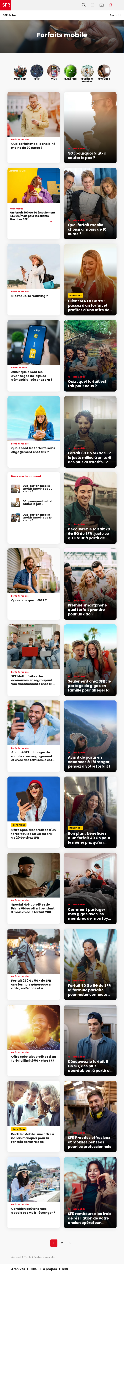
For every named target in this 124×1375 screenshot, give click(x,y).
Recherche (83, 5)
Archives (18, 1269)
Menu (119, 5)
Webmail (101, 5)
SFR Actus (9, 15)
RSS (65, 1269)
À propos (50, 1269)
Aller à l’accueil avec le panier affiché (92, 5)
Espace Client (110, 5)
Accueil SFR (5, 5)
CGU (33, 1269)
